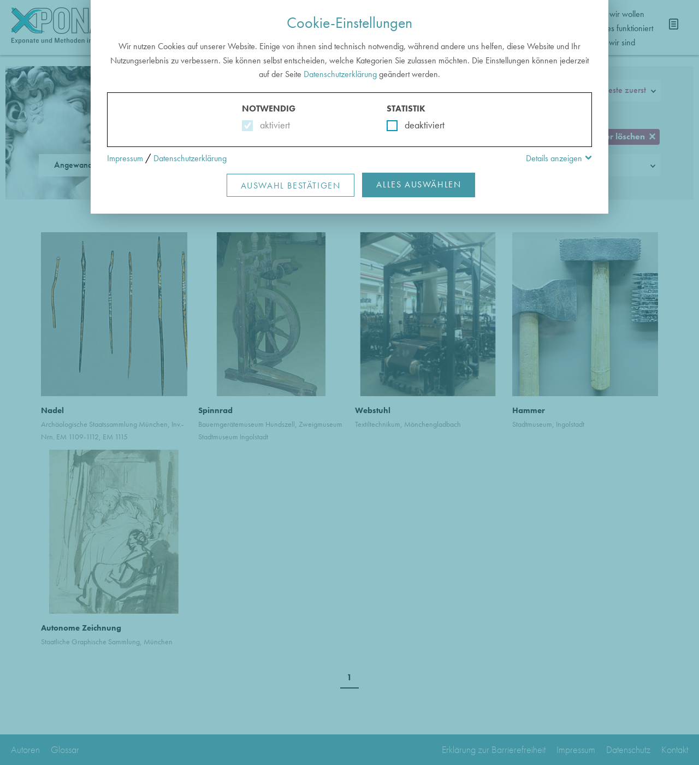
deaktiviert (417, 125)
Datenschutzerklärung (340, 74)
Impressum (125, 158)
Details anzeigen (554, 158)
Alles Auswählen (418, 184)
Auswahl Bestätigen (291, 185)
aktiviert (273, 125)
